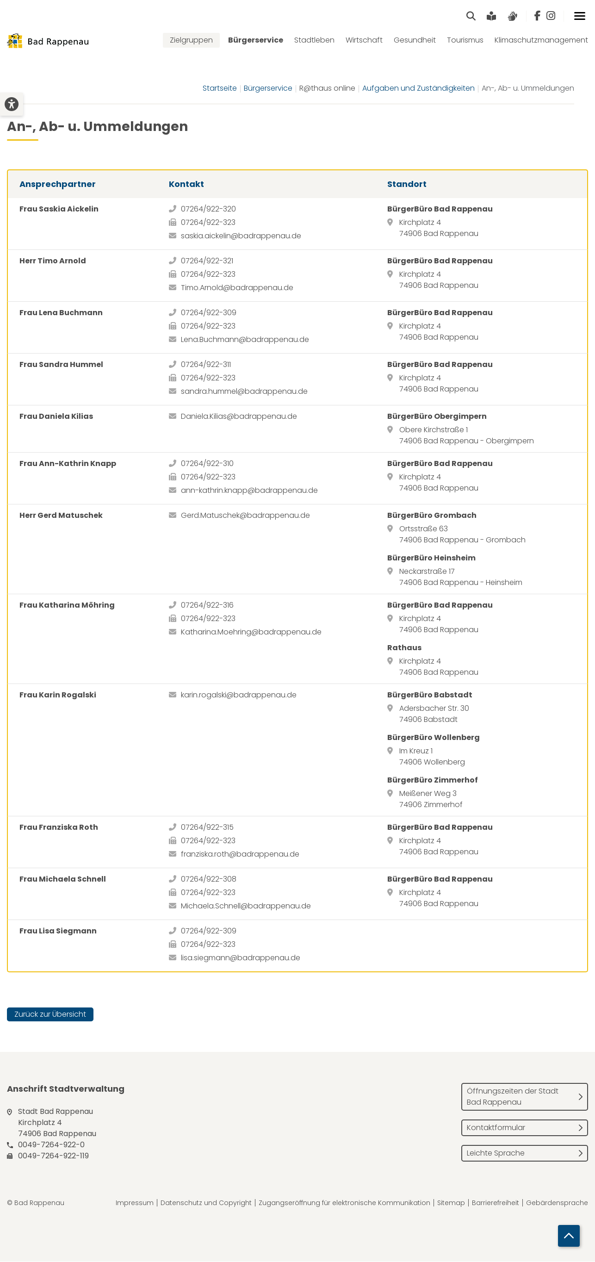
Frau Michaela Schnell (62, 879)
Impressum (135, 1203)
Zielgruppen (191, 40)
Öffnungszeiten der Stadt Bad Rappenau (512, 1097)
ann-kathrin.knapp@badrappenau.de (249, 490)
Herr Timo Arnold (52, 261)
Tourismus (465, 40)
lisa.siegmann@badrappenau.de (240, 958)
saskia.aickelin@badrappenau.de (241, 236)
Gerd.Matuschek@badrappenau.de (245, 515)
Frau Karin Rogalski (57, 695)
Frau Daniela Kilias (56, 416)
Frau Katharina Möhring (67, 605)
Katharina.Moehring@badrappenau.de (251, 632)
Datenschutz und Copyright (206, 1203)
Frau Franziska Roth (58, 827)
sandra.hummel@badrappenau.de (244, 391)
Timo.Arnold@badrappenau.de (237, 288)
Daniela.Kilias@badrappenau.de (239, 416)
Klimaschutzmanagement (541, 40)
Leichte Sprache (496, 1153)
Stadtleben (314, 40)
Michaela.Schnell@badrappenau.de (246, 906)
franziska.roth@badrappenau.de (240, 854)
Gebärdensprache (557, 1203)
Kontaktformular (496, 1128)
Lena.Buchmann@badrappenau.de (245, 340)
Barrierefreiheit (495, 1203)
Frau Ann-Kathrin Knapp (67, 464)
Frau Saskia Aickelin (59, 209)
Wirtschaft (364, 40)
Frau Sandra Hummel (61, 365)
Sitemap (451, 1203)
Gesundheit (415, 40)
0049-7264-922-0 (51, 1145)
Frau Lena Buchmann (61, 313)
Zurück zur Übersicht (50, 1014)
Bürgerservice (255, 40)
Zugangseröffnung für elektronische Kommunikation (344, 1203)
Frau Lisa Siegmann (58, 931)
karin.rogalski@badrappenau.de (239, 695)
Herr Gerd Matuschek (61, 515)
